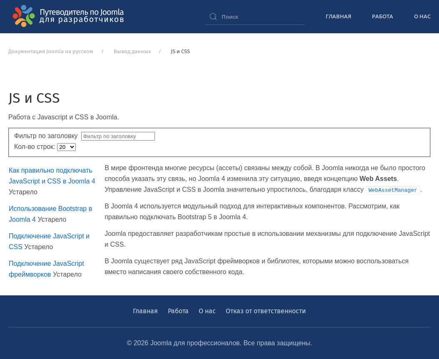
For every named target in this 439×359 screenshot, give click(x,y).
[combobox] (255, 16)
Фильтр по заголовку (47, 135)
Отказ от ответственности (266, 311)
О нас (422, 16)
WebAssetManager (393, 189)
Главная (338, 16)
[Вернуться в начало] (70, 16)
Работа (382, 16)
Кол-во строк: (35, 146)
